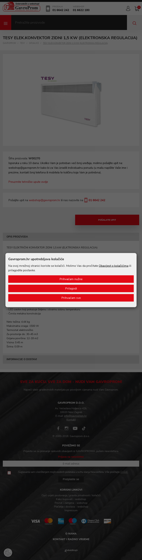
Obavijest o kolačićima (113, 266)
